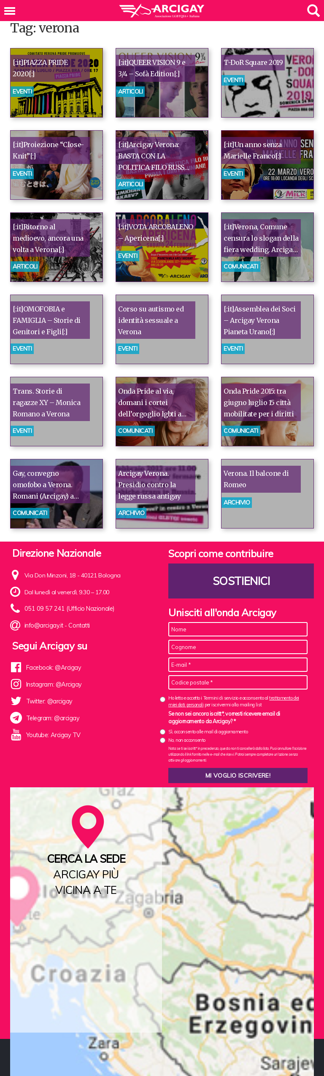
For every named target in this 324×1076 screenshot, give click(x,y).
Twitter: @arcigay (49, 701)
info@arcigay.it (43, 626)
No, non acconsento (186, 740)
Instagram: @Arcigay (53, 684)
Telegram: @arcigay (52, 718)
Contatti (78, 626)
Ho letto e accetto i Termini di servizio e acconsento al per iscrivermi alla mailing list (233, 701)
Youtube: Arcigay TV (52, 735)
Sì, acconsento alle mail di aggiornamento (208, 732)
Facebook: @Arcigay (53, 667)
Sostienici (241, 581)
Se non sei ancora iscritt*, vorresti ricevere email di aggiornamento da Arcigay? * (224, 717)
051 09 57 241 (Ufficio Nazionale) (67, 609)
